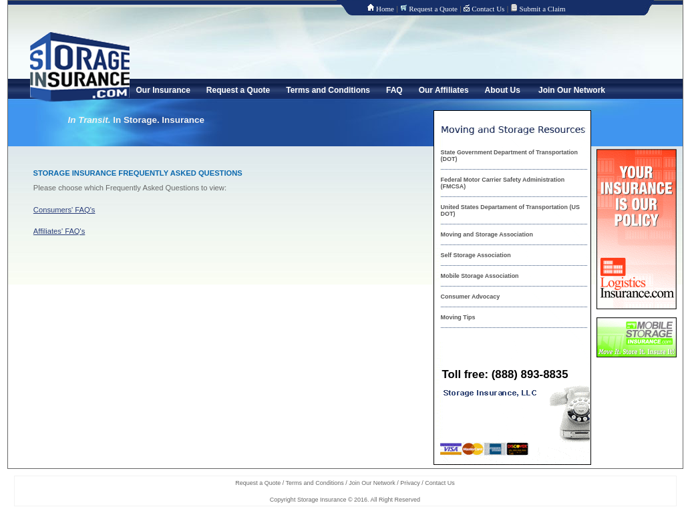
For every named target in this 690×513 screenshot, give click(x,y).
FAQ (394, 90)
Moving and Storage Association (487, 234)
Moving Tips (458, 317)
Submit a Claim (543, 9)
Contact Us (488, 9)
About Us (502, 90)
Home (385, 9)
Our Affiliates (444, 90)
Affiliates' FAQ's (59, 231)
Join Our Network (571, 90)
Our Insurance (163, 90)
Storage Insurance (322, 499)
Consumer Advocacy (470, 296)
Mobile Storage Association (480, 276)
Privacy (410, 483)
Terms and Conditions (328, 90)
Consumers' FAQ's (64, 210)
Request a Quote (433, 9)
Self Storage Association (476, 255)
